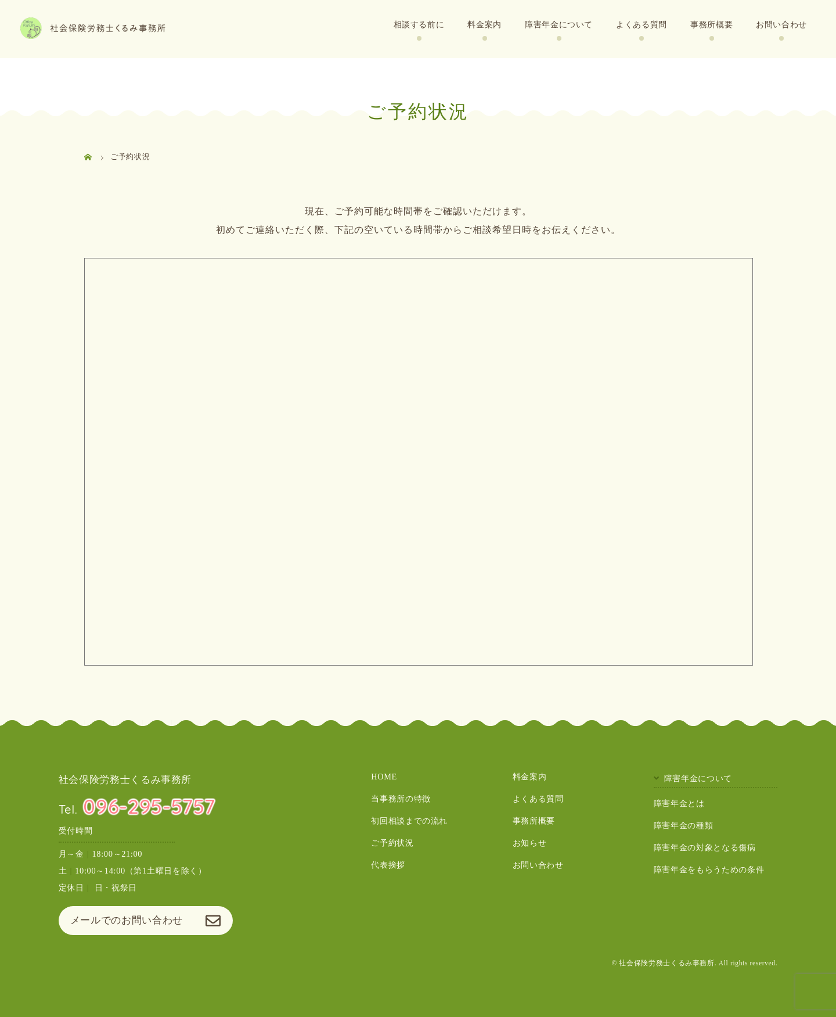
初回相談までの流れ (409, 820)
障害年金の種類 (683, 825)
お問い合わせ (781, 24)
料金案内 (484, 24)
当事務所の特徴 (400, 798)
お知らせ (530, 843)
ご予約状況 (392, 843)
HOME (384, 776)
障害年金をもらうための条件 (709, 869)
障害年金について (559, 24)
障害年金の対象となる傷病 (705, 847)
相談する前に (419, 24)
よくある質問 (641, 24)
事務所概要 (711, 24)
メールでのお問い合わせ (126, 920)
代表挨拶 (388, 865)
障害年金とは (679, 803)
